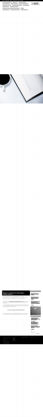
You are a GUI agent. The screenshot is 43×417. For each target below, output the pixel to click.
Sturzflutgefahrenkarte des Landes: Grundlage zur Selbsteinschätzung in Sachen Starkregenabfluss (35, 318)
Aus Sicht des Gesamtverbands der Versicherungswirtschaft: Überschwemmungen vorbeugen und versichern (35, 322)
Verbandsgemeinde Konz (24, 9)
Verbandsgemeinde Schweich (14, 6)
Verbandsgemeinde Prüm (14, 3)
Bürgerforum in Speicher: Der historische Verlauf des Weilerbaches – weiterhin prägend (35, 298)
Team (18, 0)
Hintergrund (7, 0)
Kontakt (21, 0)
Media (11, 0)
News (3, 0)
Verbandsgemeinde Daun (6, 9)
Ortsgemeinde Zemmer (6, 6)
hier (35, 308)
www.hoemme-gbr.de (6, 342)
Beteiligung (15, 0)
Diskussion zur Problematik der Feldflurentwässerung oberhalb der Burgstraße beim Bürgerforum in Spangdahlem (35, 302)
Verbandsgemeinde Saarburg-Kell (15, 9)
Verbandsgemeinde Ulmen (6, 3)
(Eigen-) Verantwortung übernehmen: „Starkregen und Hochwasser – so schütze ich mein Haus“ (35, 326)
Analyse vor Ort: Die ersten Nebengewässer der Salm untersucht (35, 294)
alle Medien (32, 329)
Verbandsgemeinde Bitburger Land (23, 3)
